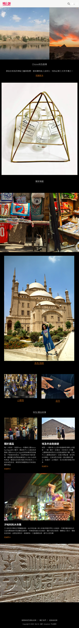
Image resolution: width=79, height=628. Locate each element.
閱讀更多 (39, 76)
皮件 (58, 401)
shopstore (47, 624)
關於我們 (43, 620)
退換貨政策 (53, 620)
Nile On (37, 624)
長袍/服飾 (39, 363)
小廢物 (20, 400)
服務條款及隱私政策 (29, 620)
